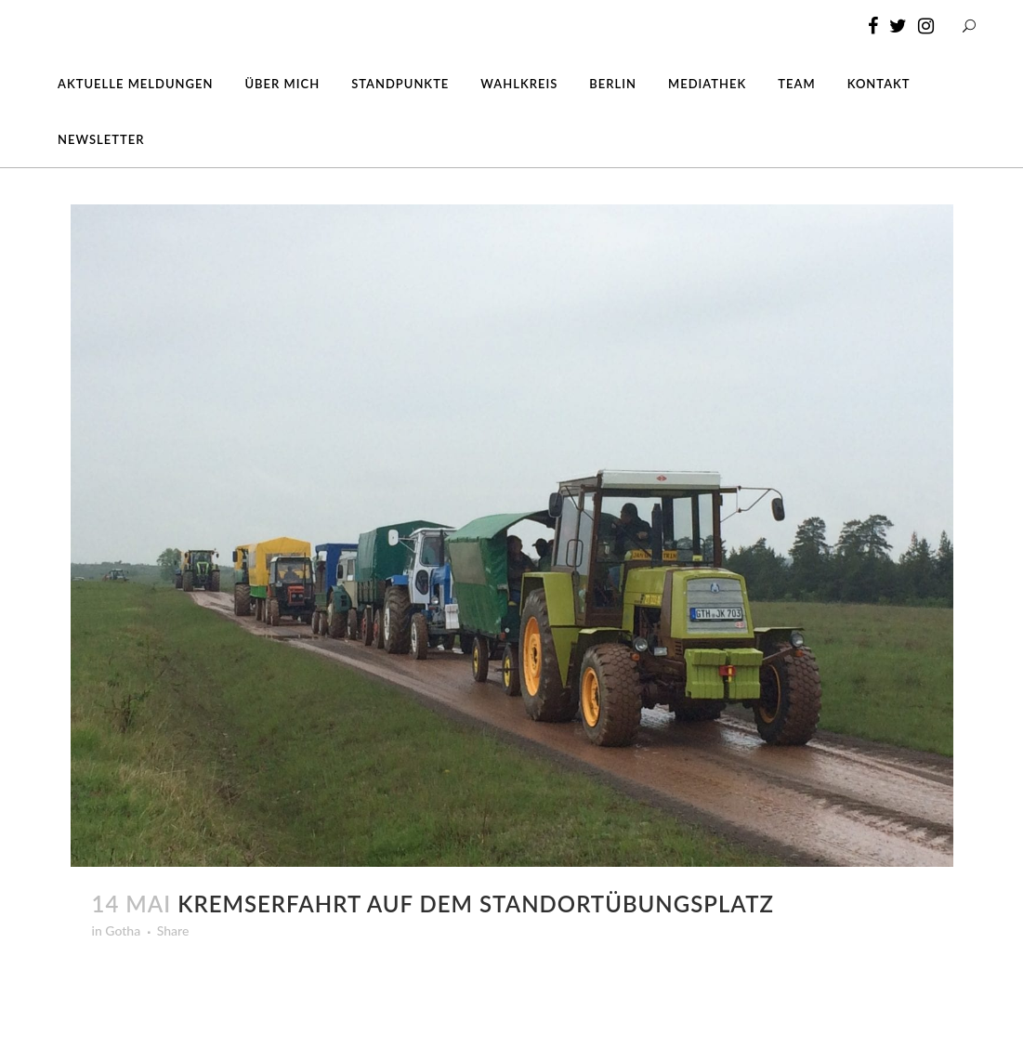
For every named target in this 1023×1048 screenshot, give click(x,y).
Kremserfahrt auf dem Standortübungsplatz (475, 903)
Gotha (122, 930)
